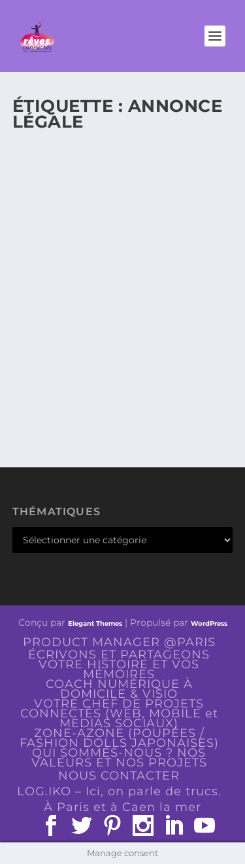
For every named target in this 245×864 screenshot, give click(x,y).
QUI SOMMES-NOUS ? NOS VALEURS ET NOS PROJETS (119, 758)
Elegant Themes (95, 623)
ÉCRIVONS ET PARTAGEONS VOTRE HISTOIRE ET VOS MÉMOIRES (119, 664)
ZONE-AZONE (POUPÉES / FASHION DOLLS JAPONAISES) (119, 738)
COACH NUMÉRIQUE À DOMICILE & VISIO (119, 689)
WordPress (209, 623)
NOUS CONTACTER (119, 775)
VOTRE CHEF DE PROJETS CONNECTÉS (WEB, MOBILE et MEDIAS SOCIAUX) (119, 713)
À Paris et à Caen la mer (122, 807)
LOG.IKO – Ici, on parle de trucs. (119, 791)
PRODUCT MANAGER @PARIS (119, 642)
